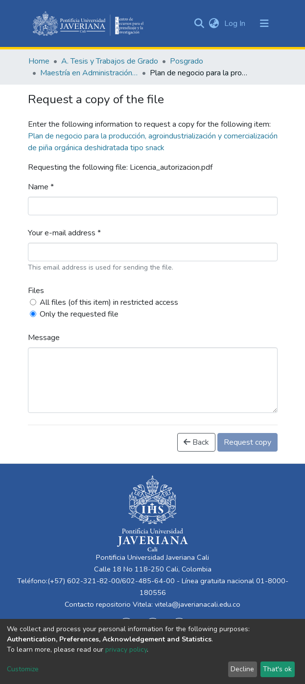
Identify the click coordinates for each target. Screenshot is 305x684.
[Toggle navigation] (264, 23)
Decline (242, 669)
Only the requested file (79, 314)
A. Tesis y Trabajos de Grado (109, 61)
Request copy (247, 442)
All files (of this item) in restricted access (109, 302)
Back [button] (196, 442)
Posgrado (186, 61)
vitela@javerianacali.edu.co (197, 604)
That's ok (277, 669)
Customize (23, 669)
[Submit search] (199, 23)
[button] (214, 23)
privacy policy (126, 649)
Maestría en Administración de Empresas (89, 73)
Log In (235, 23)
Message (44, 337)
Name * (41, 187)
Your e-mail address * (64, 233)
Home (38, 61)
